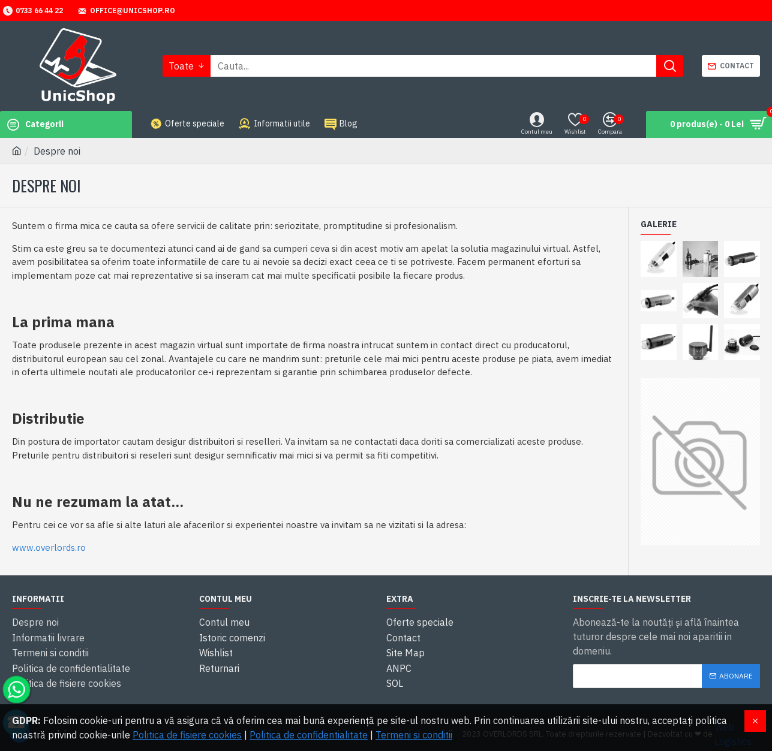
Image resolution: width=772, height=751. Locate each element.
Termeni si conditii (414, 735)
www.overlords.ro (49, 547)
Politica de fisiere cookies (187, 735)
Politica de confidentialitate (309, 735)
